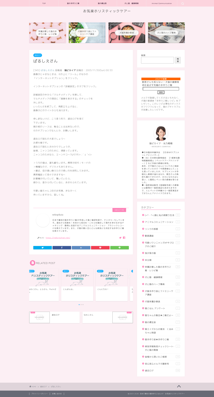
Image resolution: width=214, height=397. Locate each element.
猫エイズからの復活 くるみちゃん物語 (162, 331)
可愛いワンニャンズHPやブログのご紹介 (162, 244)
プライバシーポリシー (39, 394)
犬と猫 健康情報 (131, 3)
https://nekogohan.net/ (58, 237)
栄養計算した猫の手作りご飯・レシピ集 (162, 268)
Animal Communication (162, 3)
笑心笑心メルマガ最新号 (162, 363)
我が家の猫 (162, 253)
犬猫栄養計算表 (162, 301)
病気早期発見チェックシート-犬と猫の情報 (162, 348)
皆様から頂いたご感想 (162, 356)
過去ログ (38, 55)
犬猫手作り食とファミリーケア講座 (162, 293)
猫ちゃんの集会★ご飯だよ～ (162, 315)
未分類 (162, 260)
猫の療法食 (102, 3)
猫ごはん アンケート (162, 308)
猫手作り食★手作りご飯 (162, 339)
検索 (143, 55)
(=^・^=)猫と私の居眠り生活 (162, 215)
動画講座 (162, 235)
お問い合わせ (57, 394)
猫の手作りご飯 (73, 3)
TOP (44, 3)
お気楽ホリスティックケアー (107, 11)
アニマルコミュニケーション (162, 221)
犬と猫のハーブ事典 (162, 284)
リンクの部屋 (162, 228)
